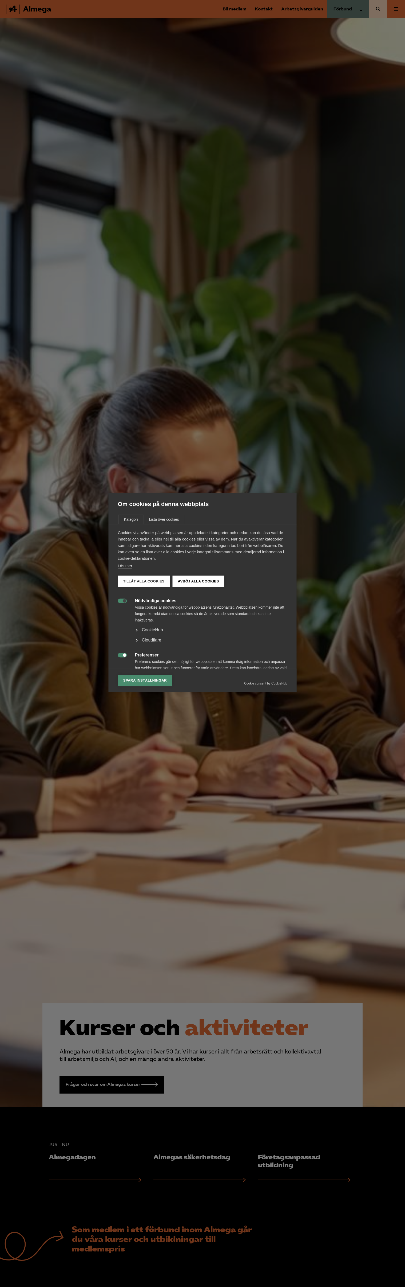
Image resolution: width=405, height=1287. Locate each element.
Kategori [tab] (131, 570)
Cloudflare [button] (151, 691)
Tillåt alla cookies (144, 632)
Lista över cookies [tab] (164, 570)
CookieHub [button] (152, 681)
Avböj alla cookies (198, 632)
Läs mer (125, 617)
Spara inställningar (145, 731)
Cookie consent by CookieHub (265, 734)
